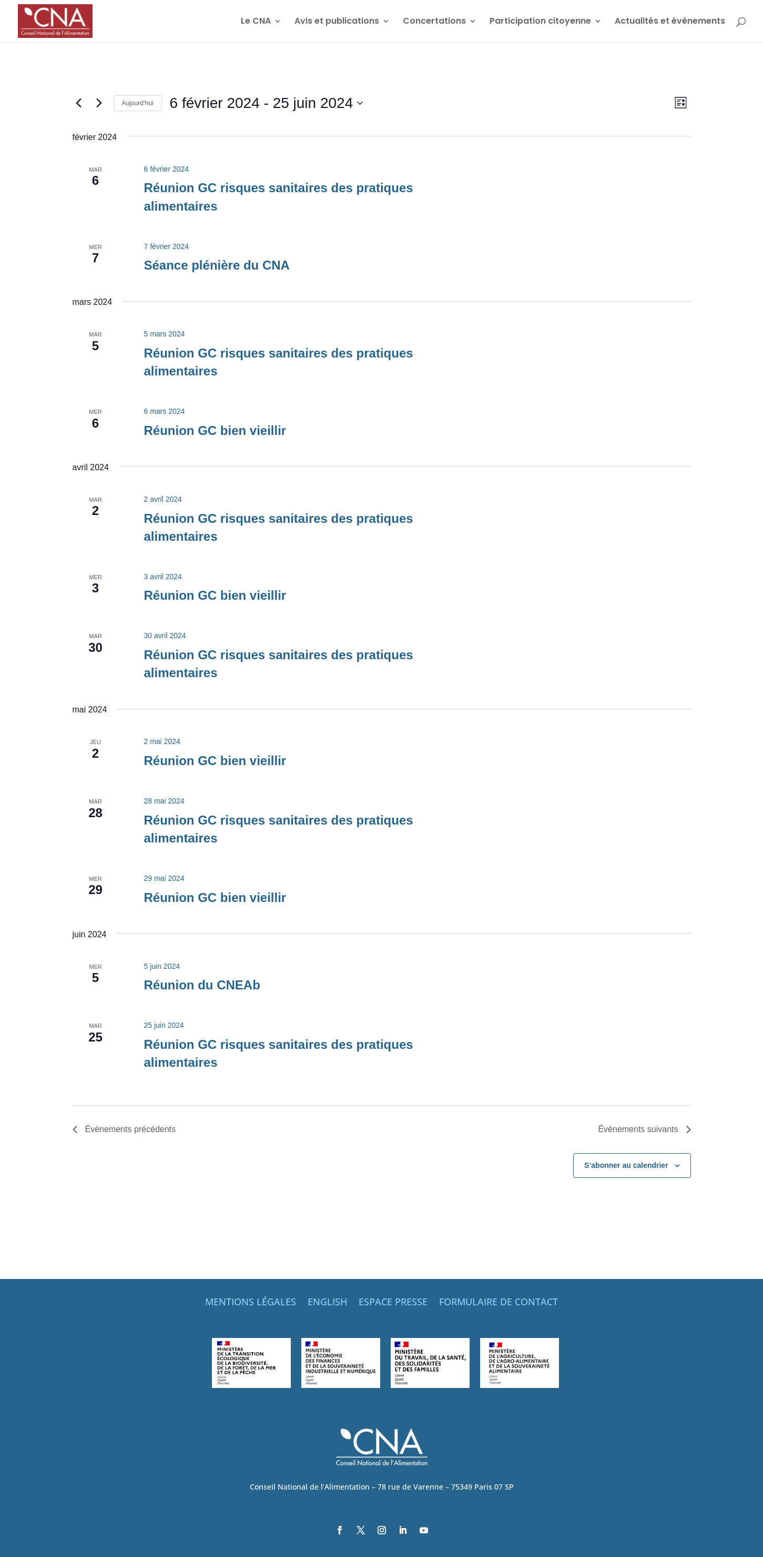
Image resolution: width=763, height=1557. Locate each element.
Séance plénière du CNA (216, 265)
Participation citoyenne (540, 22)
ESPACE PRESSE (393, 1303)
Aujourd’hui (138, 103)
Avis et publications (336, 22)
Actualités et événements (670, 22)
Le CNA (256, 22)
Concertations (434, 22)
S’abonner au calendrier (626, 1165)
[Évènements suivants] (99, 103)
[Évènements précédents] (79, 103)
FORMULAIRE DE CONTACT (498, 1303)
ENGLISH (327, 1303)
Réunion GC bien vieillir (215, 430)
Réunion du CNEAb (202, 985)
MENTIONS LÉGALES (250, 1303)
